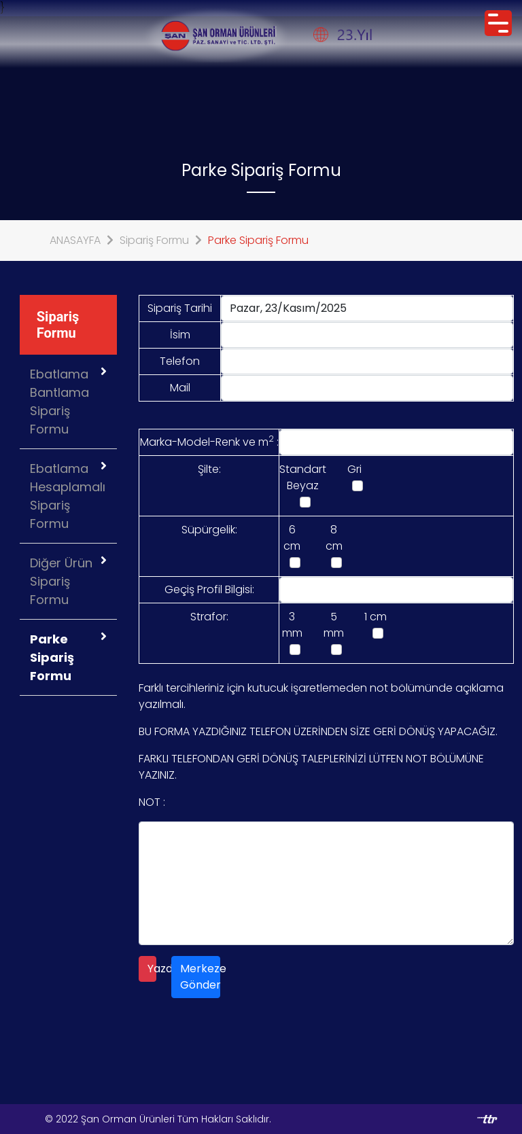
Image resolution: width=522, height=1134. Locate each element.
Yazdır (151, 968)
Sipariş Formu (154, 240)
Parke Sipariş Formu (258, 240)
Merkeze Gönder (200, 977)
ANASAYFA (75, 240)
